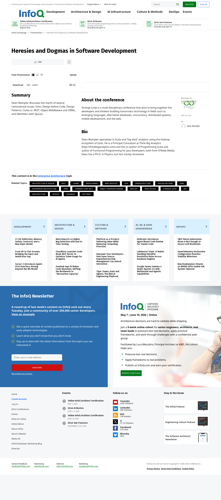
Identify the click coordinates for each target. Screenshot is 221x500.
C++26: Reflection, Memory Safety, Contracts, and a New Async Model (28, 252)
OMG (182, 188)
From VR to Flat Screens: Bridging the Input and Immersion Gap (27, 265)
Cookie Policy (188, 491)
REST (64, 188)
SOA (126, 188)
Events (182, 12)
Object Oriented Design (111, 194)
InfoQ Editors (18, 441)
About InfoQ (17, 445)
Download (18, 89)
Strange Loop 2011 (84, 194)
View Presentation (21, 79)
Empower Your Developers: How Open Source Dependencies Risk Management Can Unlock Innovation (110, 270)
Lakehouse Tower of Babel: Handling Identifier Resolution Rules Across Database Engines (150, 266)
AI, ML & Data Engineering (144, 237)
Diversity (16, 465)
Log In (15, 421)
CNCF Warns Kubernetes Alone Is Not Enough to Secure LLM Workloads (190, 252)
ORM (66, 194)
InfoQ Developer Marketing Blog (27, 460)
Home (14, 411)
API (185, 194)
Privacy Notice (153, 491)
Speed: (73, 79)
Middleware (92, 188)
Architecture (38, 199)
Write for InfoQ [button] (110, 3)
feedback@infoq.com (21, 489)
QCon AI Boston (75, 425)
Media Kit (16, 455)
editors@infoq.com (64, 489)
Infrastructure (143, 188)
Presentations (37, 36)
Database (70, 199)
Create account (19, 416)
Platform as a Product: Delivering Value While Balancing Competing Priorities (107, 254)
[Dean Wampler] (183, 131)
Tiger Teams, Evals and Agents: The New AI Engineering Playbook (107, 284)
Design (55, 199)
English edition (93, 3)
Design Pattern (165, 188)
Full (42, 79)
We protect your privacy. (22, 388)
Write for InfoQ (19, 436)
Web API (134, 194)
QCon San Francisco (78, 440)
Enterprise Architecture (51, 181)
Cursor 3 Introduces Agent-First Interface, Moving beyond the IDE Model (29, 277)
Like (20, 66)
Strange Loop (170, 194)
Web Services (111, 188)
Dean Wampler (193, 131)
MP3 (28, 89)
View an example (23, 328)
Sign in (203, 3)
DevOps (169, 12)
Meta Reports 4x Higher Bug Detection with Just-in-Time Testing (69, 252)
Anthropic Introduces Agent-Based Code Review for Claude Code (150, 252)
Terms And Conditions (171, 491)
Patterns (86, 199)
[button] (36, 382)
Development (51, 12)
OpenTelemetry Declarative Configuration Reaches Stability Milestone (191, 265)
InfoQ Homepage (19, 36)
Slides (35, 89)
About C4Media (19, 450)
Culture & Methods (145, 12)
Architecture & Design (81, 12)
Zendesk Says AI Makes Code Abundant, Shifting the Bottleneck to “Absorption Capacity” (68, 281)
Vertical (33, 79)
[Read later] (30, 66)
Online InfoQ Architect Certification (86, 418)
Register (189, 3)
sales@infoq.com (41, 489)
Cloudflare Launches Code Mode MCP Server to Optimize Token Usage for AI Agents (69, 266)
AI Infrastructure (114, 12)
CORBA (76, 188)
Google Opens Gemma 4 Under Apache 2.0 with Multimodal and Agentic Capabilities (149, 281)
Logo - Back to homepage (24, 11)
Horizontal (37, 79)
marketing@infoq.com (88, 489)
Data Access (150, 194)
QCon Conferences (20, 426)
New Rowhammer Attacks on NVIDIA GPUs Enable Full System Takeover (191, 277)
